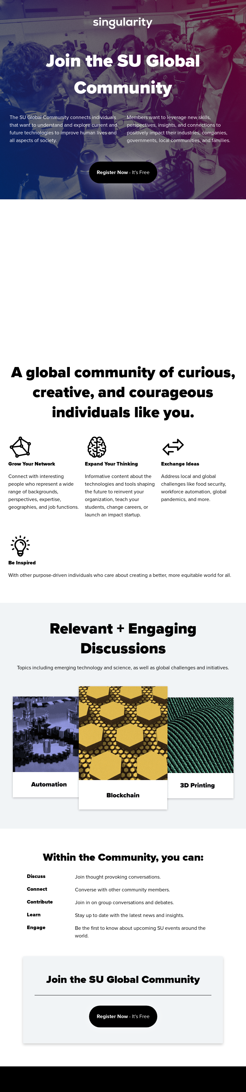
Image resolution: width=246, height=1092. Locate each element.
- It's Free (123, 172)
